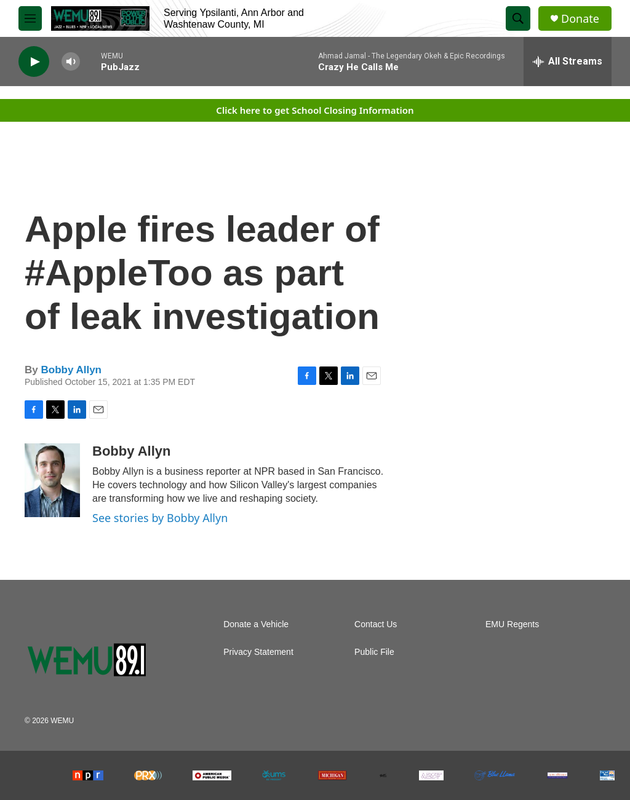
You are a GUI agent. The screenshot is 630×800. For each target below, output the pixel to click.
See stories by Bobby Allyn (160, 517)
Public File (374, 652)
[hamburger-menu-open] (30, 18)
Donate (580, 18)
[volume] (70, 62)
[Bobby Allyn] (52, 480)
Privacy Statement (258, 652)
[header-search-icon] (518, 18)
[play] (34, 62)
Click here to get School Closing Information (314, 110)
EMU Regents (512, 624)
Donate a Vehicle (256, 624)
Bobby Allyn (71, 370)
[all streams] (568, 61)
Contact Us (375, 624)
